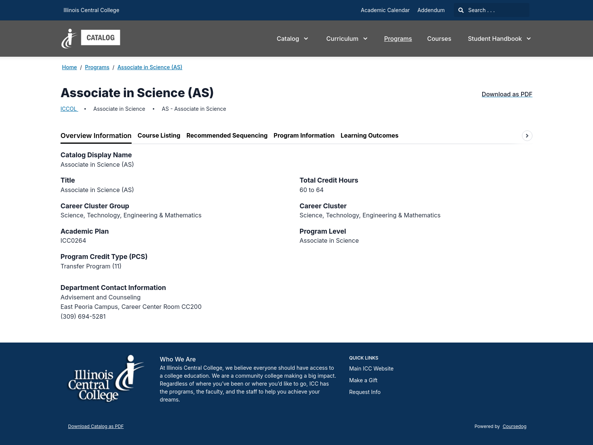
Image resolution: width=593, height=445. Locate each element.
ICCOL (69, 108)
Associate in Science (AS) (149, 67)
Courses (439, 38)
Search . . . (476, 10)
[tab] (96, 136)
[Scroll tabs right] (527, 135)
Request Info (364, 392)
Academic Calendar (385, 10)
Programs (398, 38)
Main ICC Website (371, 368)
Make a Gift (363, 380)
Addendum (431, 10)
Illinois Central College (91, 10)
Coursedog (514, 426)
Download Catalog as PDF (96, 426)
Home (69, 67)
